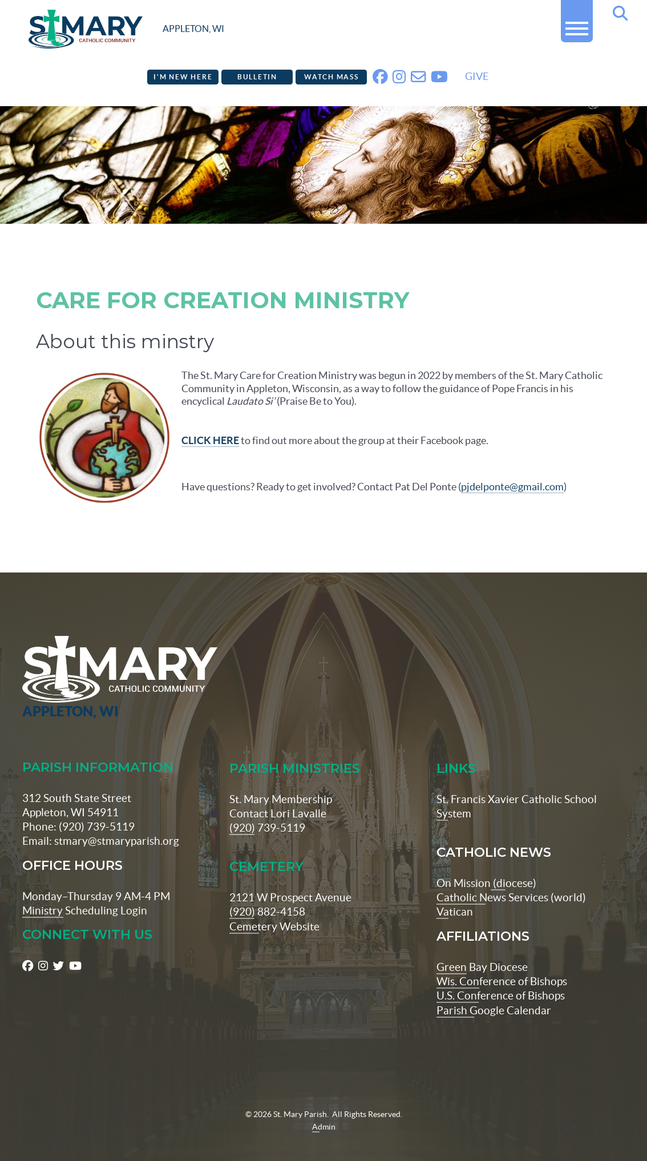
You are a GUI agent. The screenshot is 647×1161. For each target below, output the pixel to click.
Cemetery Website (274, 908)
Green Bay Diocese (482, 949)
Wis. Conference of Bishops (501, 963)
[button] (576, 23)
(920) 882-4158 (267, 894)
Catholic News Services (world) (511, 879)
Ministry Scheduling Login (84, 892)
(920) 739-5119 (267, 810)
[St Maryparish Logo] (75, 660)
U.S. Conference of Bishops (500, 978)
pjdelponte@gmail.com (512, 487)
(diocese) (513, 865)
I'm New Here (182, 76)
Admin (323, 1109)
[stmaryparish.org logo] (126, 29)
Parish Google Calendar (493, 992)
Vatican (454, 894)
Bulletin (257, 76)
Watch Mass (331, 76)
